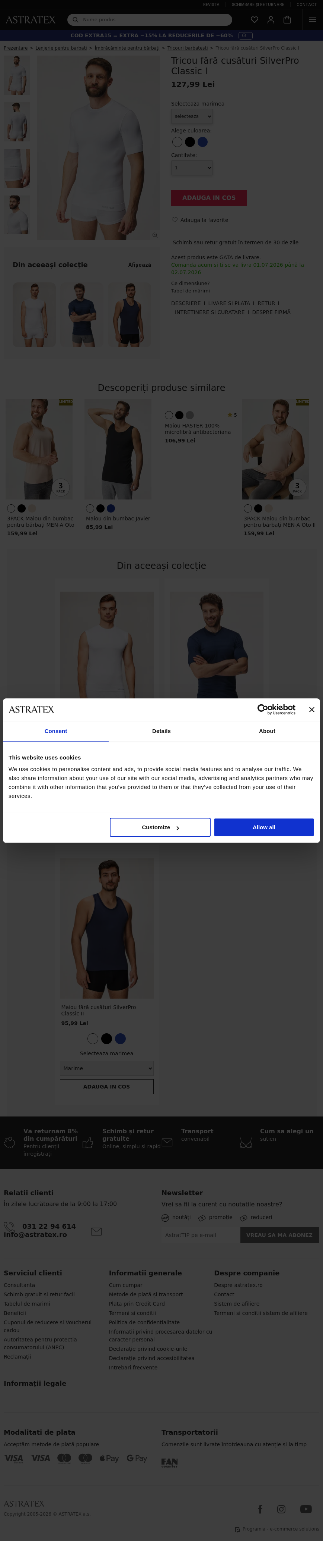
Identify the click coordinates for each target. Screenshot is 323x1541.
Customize (160, 827)
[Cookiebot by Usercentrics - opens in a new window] (262, 709)
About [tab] (267, 731)
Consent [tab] (56, 731)
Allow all (264, 827)
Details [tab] (161, 731)
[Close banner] (311, 709)
